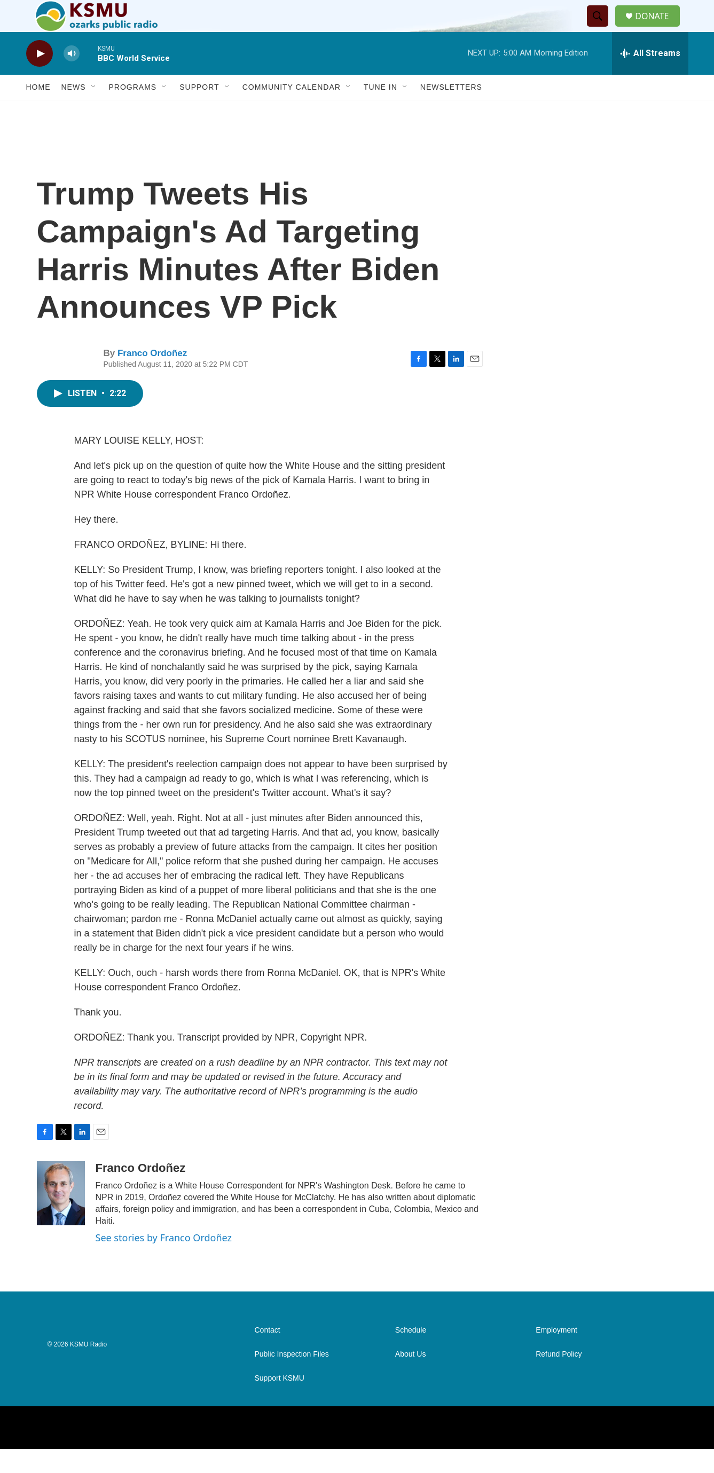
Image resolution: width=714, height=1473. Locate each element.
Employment (556, 1354)
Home (38, 111)
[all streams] (650, 77)
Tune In (380, 111)
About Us (410, 1378)
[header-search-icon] (602, 28)
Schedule (410, 1354)
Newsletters (451, 111)
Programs (133, 111)
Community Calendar (291, 111)
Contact (267, 1354)
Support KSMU (279, 1402)
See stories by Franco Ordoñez (164, 1261)
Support (199, 111)
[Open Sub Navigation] (94, 111)
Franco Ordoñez (152, 377)
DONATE (658, 28)
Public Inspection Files (292, 1378)
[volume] (71, 78)
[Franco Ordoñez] (61, 1217)
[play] (39, 78)
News (73, 111)
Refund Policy (559, 1378)
